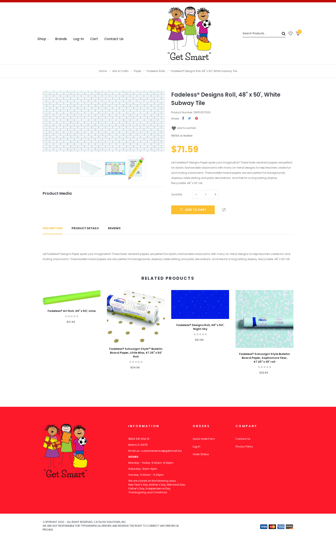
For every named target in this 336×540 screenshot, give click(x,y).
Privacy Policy (244, 446)
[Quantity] (205, 194)
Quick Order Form (204, 439)
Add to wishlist (183, 128)
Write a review (181, 135)
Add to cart (193, 210)
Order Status (201, 454)
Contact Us (243, 439)
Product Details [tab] (85, 228)
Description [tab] (52, 228)
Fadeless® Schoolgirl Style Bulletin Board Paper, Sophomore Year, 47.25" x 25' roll (264, 358)
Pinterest (196, 119)
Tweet (189, 119)
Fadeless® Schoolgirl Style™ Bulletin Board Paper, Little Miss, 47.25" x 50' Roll (135, 353)
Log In (196, 446)
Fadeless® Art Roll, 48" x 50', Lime (72, 311)
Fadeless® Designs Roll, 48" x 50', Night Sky (200, 327)
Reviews (114, 228)
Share (183, 119)
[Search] (264, 33)
